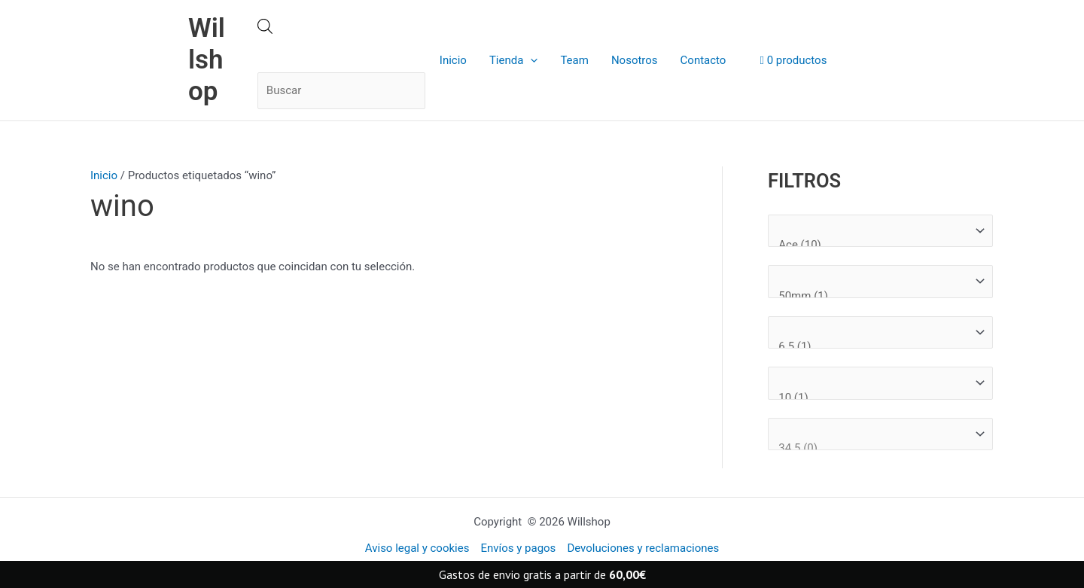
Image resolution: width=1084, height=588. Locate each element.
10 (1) (873, 398)
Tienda (513, 60)
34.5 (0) (873, 448)
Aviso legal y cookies (417, 548)
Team (574, 60)
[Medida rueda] (880, 281)
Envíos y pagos (518, 548)
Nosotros (634, 60)
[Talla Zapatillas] (880, 434)
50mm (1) (873, 296)
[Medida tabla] (880, 332)
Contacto (703, 60)
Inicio (453, 60)
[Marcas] (880, 231)
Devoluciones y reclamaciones (643, 548)
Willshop (206, 60)
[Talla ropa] (880, 383)
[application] (530, 60)
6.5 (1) (873, 347)
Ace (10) (873, 245)
